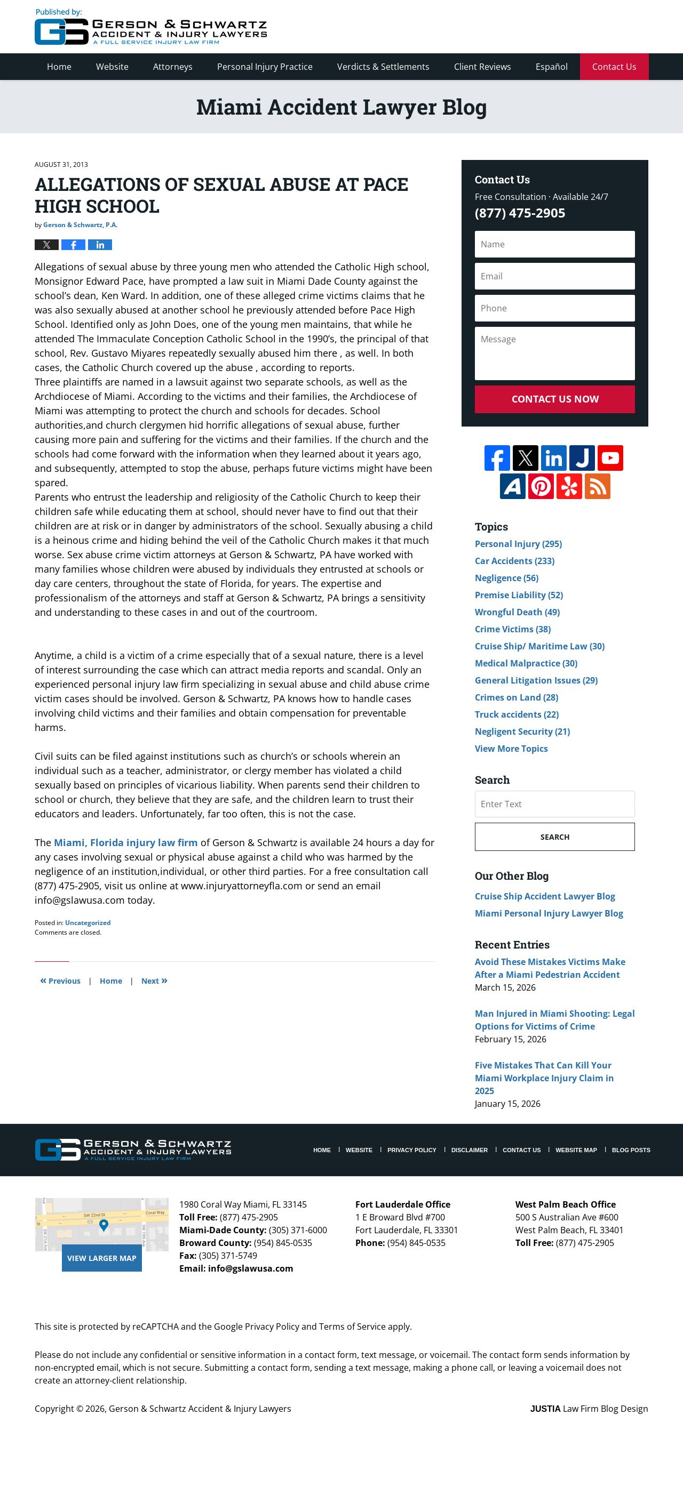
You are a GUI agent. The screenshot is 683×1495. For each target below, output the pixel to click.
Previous (60, 979)
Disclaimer (469, 1150)
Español (552, 67)
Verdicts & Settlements (383, 67)
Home (59, 67)
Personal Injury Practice (265, 67)
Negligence (506, 578)
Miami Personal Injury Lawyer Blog (549, 913)
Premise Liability (519, 595)
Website (112, 67)
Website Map (576, 1150)
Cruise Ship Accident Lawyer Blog (545, 896)
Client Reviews (482, 67)
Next (154, 979)
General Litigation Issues (536, 680)
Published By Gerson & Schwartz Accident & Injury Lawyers (559, 26)
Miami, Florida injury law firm (127, 842)
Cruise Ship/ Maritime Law (540, 646)
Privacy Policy (411, 1150)
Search (555, 837)
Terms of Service (352, 1326)
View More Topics (511, 748)
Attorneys (173, 67)
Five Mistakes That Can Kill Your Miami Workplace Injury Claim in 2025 (544, 1078)
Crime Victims (513, 629)
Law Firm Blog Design (589, 1408)
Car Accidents (514, 561)
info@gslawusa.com (250, 1268)
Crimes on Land (516, 697)
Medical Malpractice (526, 663)
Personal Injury (518, 544)
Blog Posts (631, 1150)
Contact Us (614, 67)
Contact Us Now (555, 398)
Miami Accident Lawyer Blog (151, 27)
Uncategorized (88, 922)
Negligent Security (522, 731)
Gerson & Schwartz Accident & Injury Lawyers (200, 1408)
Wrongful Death (517, 612)
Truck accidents (517, 714)
